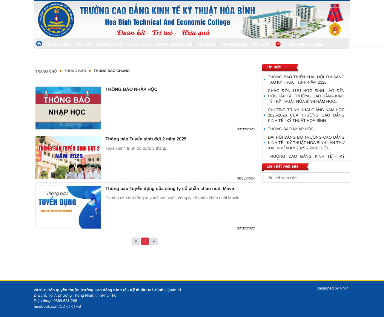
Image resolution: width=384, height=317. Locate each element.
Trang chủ (46, 71)
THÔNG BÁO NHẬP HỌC (131, 89)
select (344, 177)
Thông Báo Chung (111, 71)
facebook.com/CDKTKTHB (57, 306)
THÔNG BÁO (75, 71)
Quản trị (174, 290)
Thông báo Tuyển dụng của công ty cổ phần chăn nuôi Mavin (170, 188)
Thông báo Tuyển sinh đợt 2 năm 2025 (146, 139)
